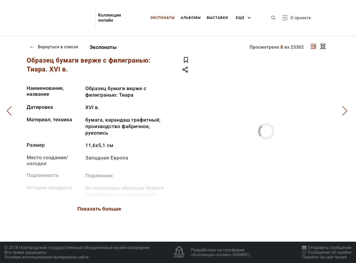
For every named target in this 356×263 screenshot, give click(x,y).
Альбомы (191, 18)
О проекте (301, 17)
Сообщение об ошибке (327, 252)
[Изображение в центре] (323, 46)
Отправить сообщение (326, 247)
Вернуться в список (54, 46)
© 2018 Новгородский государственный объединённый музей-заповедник (77, 247)
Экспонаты (162, 18)
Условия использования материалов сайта (46, 257)
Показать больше (99, 209)
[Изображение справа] (313, 46)
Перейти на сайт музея (324, 257)
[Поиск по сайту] (273, 18)
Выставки (217, 18)
